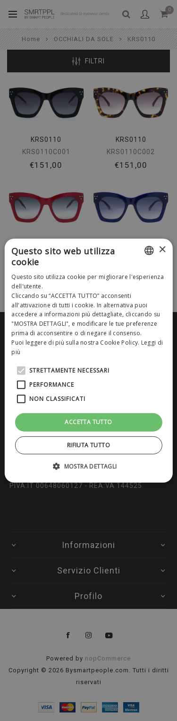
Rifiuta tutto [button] (88, 445)
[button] (88, 466)
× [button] (162, 249)
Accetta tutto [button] (88, 422)
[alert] (88, 360)
